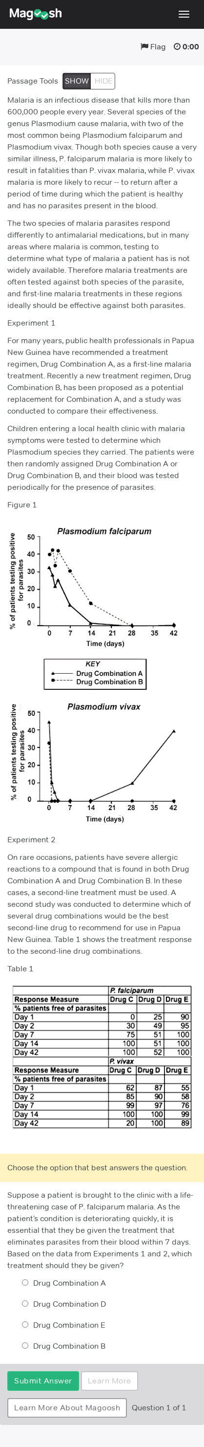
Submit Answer (43, 1380)
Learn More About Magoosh (67, 1407)
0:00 (191, 46)
